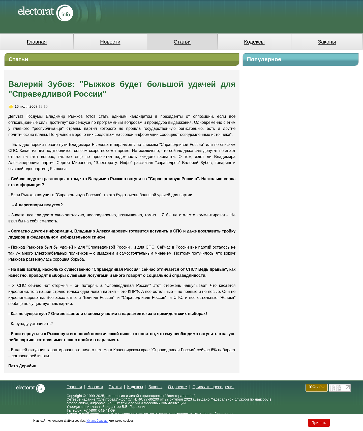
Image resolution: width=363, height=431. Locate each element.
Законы (327, 42)
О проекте (177, 387)
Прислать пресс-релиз (213, 387)
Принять (319, 423)
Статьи (182, 42)
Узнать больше (96, 420)
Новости (110, 42)
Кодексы (254, 42)
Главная (37, 42)
